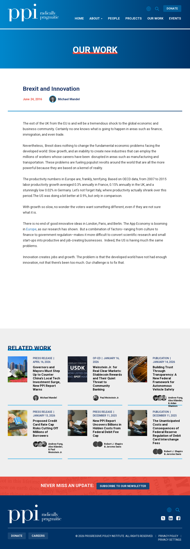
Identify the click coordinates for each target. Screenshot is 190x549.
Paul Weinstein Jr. (109, 397)
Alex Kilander (175, 400)
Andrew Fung (175, 397)
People (114, 18)
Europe (31, 229)
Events (175, 18)
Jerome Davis (113, 446)
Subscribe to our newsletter (123, 486)
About (95, 18)
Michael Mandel (69, 99)
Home (79, 18)
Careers (38, 535)
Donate (172, 8)
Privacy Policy (168, 536)
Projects (133, 18)
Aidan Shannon (172, 404)
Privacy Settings (169, 539)
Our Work (155, 18)
